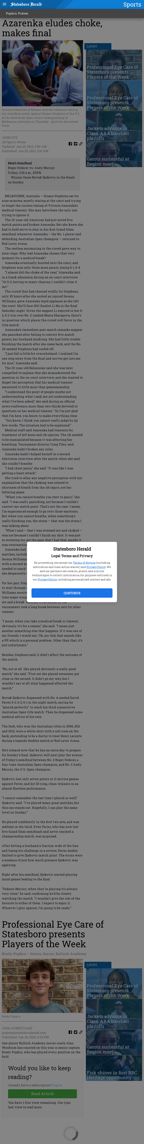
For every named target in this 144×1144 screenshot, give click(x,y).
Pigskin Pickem (17, 13)
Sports (132, 4)
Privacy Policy (96, 567)
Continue (72, 593)
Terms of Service (84, 562)
